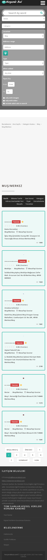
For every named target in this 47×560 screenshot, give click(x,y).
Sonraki (23, 460)
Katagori (40, 198)
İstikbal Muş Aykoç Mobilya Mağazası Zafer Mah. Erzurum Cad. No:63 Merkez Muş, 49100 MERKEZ (23, 275)
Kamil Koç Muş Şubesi (8, 300)
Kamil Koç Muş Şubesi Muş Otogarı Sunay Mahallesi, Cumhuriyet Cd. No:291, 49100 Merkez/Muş (21, 317)
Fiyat (29, 201)
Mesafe (20, 204)
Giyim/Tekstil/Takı (12, 350)
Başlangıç (12, 450)
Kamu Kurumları (11, 229)
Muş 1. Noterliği (7, 385)
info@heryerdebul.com (17, 477)
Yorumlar (29, 204)
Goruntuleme (38, 201)
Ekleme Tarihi (17, 198)
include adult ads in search (16, 103)
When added (8, 68)
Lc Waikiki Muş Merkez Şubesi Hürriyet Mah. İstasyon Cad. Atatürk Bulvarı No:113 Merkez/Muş (23, 359)
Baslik (6, 198)
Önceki (28, 450)
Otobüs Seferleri (12, 308)
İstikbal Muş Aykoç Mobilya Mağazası (11, 261)
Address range (9, 41)
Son (37, 460)
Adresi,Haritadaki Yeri (15, 201)
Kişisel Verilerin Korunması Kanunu (17, 520)
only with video (11, 101)
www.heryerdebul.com (10, 490)
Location (6, 31)
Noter (7, 392)
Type (5, 58)
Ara (41, 13)
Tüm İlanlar (8, 515)
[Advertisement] (23, 157)
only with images (12, 98)
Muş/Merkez (10, 232)
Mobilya (8, 268)
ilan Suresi (29, 198)
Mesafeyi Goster (25, 232)
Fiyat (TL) (7, 78)
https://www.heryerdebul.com (13, 481)
